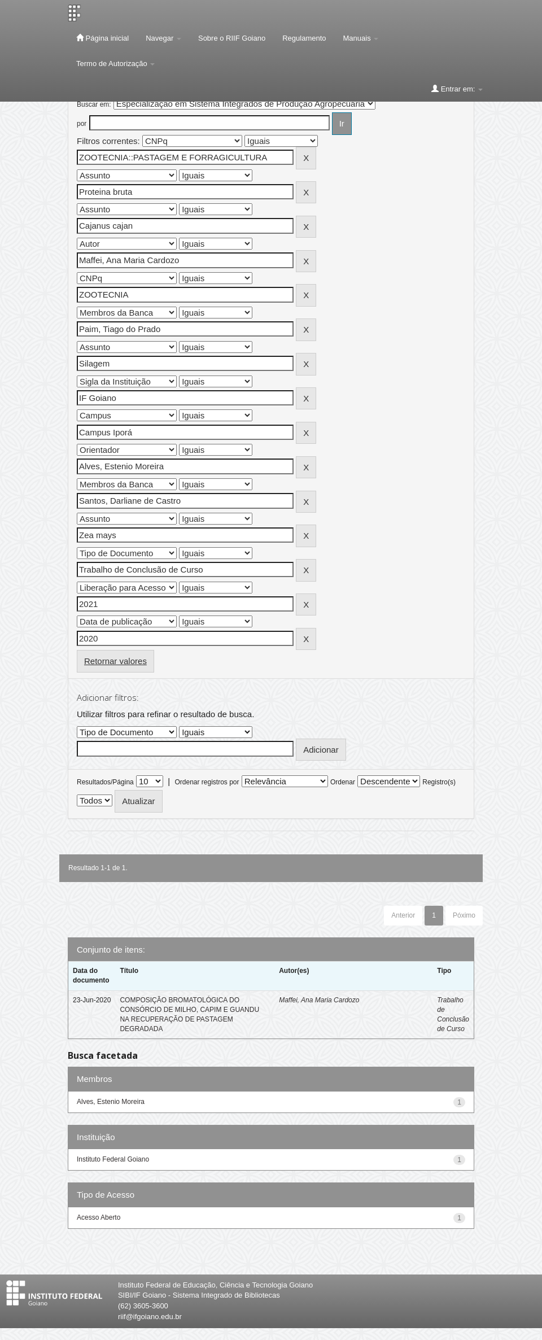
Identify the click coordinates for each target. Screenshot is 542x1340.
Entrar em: (457, 88)
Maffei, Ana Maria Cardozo (319, 1000)
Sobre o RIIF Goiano (231, 38)
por (81, 124)
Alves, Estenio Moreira (111, 1102)
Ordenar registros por (206, 782)
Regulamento (304, 38)
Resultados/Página (105, 782)
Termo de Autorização (115, 63)
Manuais (361, 38)
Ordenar (342, 782)
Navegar (163, 38)
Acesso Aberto (98, 1217)
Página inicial (102, 37)
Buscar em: (94, 104)
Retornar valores (115, 661)
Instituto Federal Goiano (113, 1159)
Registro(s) (439, 782)
